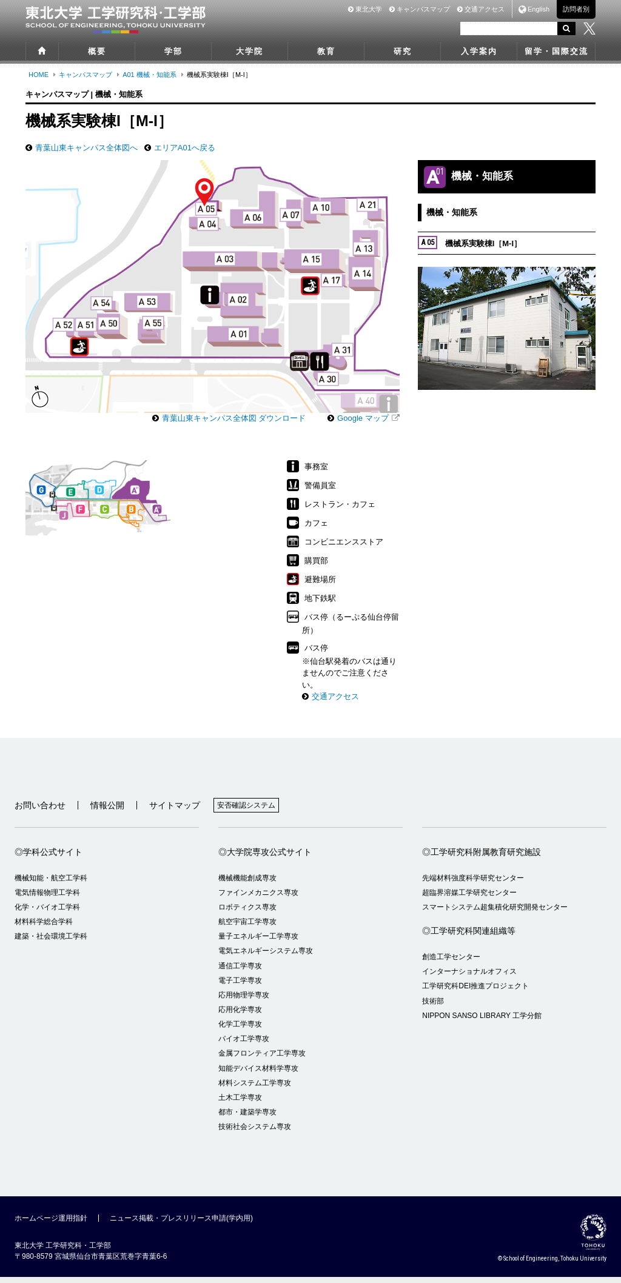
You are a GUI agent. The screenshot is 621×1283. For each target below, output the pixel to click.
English (538, 9)
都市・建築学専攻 (247, 1118)
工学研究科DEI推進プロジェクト (475, 992)
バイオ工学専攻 (243, 1044)
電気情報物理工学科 (47, 898)
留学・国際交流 (556, 51)
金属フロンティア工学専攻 (262, 1059)
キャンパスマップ (419, 9)
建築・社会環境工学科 (51, 942)
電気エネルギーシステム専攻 (265, 957)
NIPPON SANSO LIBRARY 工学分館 (482, 1021)
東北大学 (365, 9)
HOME (39, 74)
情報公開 (107, 811)
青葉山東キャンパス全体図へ (86, 147)
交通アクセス (481, 9)
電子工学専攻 (240, 986)
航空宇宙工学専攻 (247, 927)
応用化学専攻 (240, 1015)
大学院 (249, 51)
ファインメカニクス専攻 (258, 898)
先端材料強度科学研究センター (473, 884)
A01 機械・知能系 (149, 74)
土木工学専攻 (240, 1103)
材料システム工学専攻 (254, 1089)
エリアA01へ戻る (184, 147)
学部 (173, 51)
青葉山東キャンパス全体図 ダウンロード (234, 424)
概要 (97, 51)
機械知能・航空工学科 (51, 884)
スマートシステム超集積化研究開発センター (495, 913)
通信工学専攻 (240, 972)
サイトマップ (174, 811)
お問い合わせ (40, 811)
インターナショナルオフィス (469, 977)
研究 (403, 51)
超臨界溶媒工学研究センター (469, 898)
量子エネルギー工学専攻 (258, 942)
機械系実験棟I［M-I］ (470, 242)
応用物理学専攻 (243, 1001)
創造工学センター (451, 963)
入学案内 (479, 51)
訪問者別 (576, 9)
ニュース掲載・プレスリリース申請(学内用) (181, 1224)
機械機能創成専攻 (247, 884)
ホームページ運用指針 (51, 1224)
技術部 (433, 1007)
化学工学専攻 (240, 1030)
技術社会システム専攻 (254, 1132)
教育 (326, 51)
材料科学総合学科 (44, 927)
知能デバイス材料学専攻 (258, 1074)
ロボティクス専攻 (247, 913)
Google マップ (363, 424)
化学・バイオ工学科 (47, 913)
